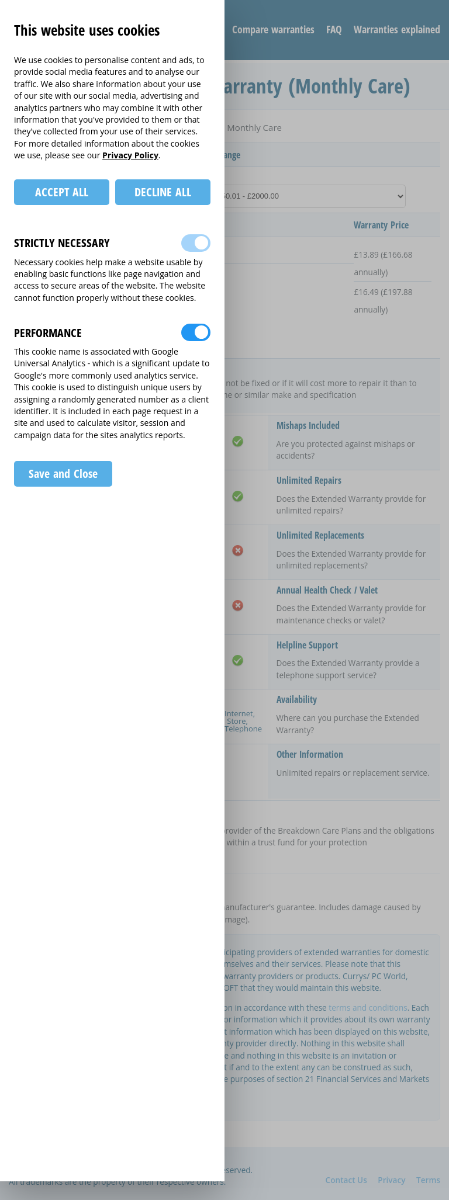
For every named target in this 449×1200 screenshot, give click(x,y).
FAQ (334, 29)
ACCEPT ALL (62, 192)
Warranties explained (397, 29)
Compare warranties (273, 29)
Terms (428, 1179)
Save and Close (63, 473)
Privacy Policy (130, 155)
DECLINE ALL (162, 192)
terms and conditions (368, 1007)
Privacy (391, 1179)
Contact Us (346, 1179)
